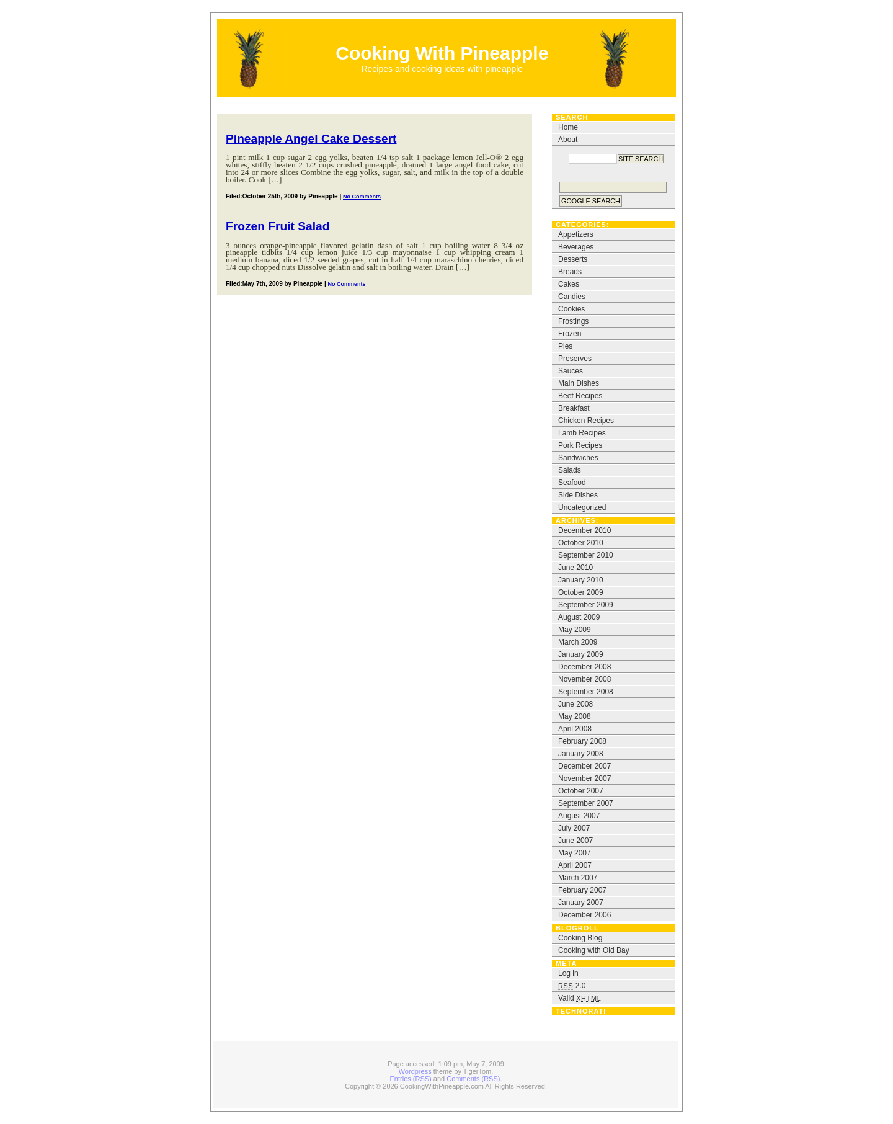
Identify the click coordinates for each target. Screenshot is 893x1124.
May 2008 (574, 716)
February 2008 (582, 741)
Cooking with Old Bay (593, 950)
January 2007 (580, 902)
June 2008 (575, 704)
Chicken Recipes (586, 420)
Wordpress (415, 1071)
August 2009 (579, 617)
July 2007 (574, 828)
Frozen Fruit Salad (277, 226)
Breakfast (574, 408)
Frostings (573, 321)
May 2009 (574, 629)
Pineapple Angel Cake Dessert (311, 138)
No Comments (362, 197)
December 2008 (584, 666)
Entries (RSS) (411, 1078)
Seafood (572, 482)
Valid (580, 998)
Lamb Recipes (582, 433)
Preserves (575, 358)
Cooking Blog (580, 938)
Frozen (569, 333)
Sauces (570, 371)
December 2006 (584, 915)
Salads (569, 470)
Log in (568, 973)
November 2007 (584, 778)
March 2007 (577, 877)
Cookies (571, 309)
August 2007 (579, 815)
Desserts (572, 259)
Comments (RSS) (473, 1078)
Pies (565, 346)
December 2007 (584, 766)
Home (568, 127)
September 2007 (585, 803)
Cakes (568, 284)
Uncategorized (582, 507)
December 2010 (584, 530)
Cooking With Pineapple (441, 53)
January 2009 (580, 654)
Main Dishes (578, 383)
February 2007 (582, 890)
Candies (571, 296)
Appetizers (575, 234)
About (567, 139)
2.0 (571, 985)
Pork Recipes (580, 445)
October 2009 (580, 592)
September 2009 (585, 604)
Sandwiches (578, 457)
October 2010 (580, 542)
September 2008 (585, 691)
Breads (570, 271)
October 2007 (580, 791)
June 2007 (575, 840)
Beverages (575, 247)
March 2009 (577, 642)
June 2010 (575, 567)
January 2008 (580, 753)
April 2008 (575, 729)
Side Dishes (578, 495)
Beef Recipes (580, 395)
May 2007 (574, 853)
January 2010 (580, 580)
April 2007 (575, 865)
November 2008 (584, 679)
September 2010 (585, 555)
